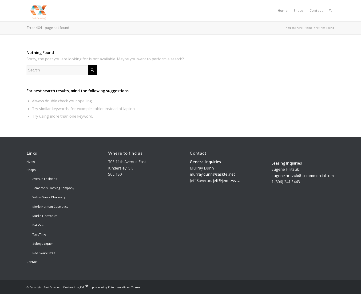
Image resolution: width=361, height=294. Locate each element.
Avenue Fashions (44, 179)
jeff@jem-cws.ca (226, 180)
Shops (31, 170)
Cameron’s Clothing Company (53, 188)
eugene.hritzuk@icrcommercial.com (302, 175)
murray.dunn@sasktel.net (212, 174)
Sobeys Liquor (42, 243)
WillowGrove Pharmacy (49, 197)
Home (31, 161)
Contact (32, 262)
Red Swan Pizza (43, 253)
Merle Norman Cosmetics (50, 206)
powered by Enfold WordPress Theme (116, 287)
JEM (81, 287)
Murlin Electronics (44, 216)
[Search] (330, 10)
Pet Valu (38, 225)
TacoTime (39, 234)
